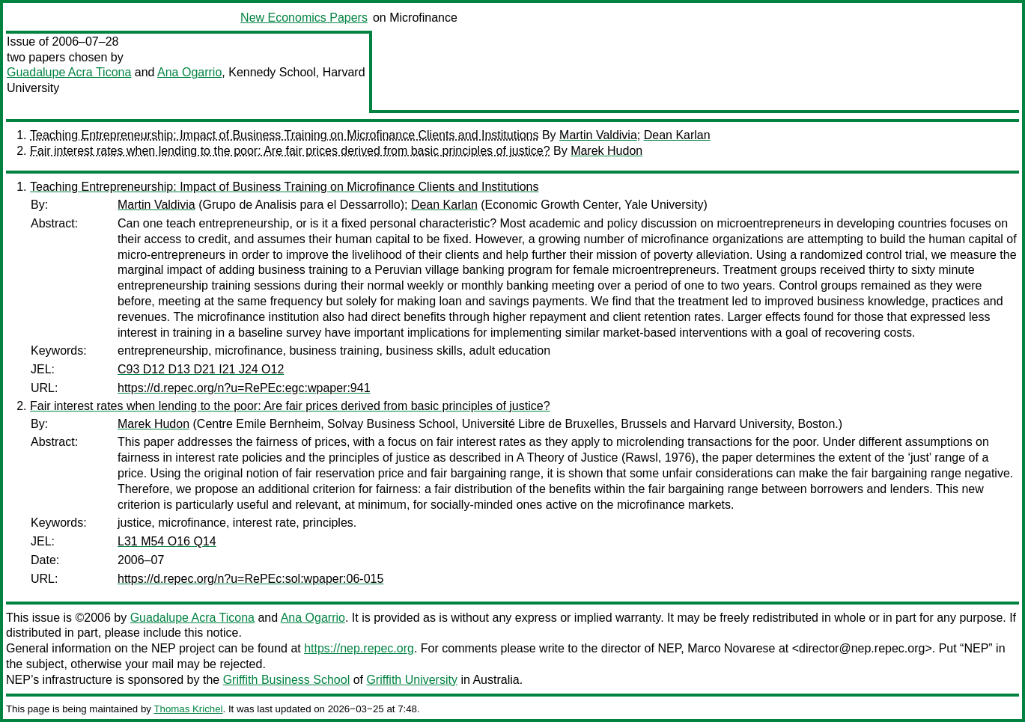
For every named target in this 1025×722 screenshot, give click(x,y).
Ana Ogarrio (189, 72)
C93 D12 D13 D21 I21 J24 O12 (201, 369)
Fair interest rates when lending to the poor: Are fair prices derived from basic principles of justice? (290, 150)
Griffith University (411, 679)
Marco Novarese (731, 648)
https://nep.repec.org (359, 648)
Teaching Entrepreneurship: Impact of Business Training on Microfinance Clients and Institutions (284, 135)
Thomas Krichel (187, 709)
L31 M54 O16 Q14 (167, 541)
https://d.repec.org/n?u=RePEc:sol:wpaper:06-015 (250, 578)
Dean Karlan (677, 135)
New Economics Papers (304, 17)
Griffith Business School (286, 679)
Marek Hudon (606, 150)
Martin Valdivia (598, 135)
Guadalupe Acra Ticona (69, 72)
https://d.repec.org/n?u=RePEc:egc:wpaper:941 (244, 388)
